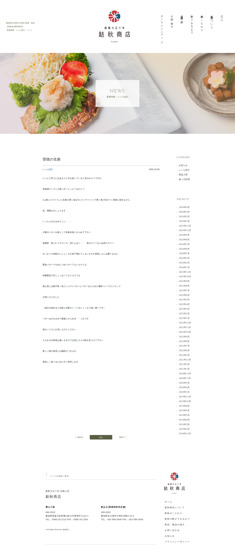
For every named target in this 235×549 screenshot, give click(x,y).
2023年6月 (184, 295)
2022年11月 (185, 327)
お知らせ (183, 165)
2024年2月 (184, 263)
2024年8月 (184, 239)
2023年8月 (184, 286)
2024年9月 (184, 235)
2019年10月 (185, 401)
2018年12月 (185, 433)
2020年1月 (184, 392)
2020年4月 (184, 387)
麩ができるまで (192, 23)
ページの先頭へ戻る (59, 476)
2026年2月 (184, 216)
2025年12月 (185, 226)
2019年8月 (184, 406)
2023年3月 (184, 309)
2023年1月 (184, 318)
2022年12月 (185, 323)
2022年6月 (184, 350)
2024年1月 (184, 267)
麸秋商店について (212, 21)
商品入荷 (183, 175)
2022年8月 (184, 341)
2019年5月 (184, 415)
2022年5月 (184, 355)
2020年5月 (184, 383)
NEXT (123, 437)
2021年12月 (185, 360)
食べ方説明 (184, 179)
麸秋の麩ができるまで (177, 519)
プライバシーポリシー (177, 542)
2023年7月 (184, 290)
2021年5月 (184, 364)
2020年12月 (185, 373)
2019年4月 (184, 420)
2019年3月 (184, 424)
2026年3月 (184, 212)
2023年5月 (184, 299)
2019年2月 (184, 429)
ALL (101, 437)
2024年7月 (184, 244)
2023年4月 (184, 304)
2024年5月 (184, 253)
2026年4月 (184, 207)
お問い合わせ (172, 20)
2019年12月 (185, 397)
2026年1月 (184, 221)
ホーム (222, 17)
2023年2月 (184, 313)
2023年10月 (185, 276)
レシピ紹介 (184, 170)
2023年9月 (184, 281)
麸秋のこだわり (202, 22)
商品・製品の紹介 (182, 17)
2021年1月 (184, 369)
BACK (79, 437)
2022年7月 (184, 346)
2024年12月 (185, 230)
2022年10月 (185, 332)
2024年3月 (184, 258)
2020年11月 (185, 378)
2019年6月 (184, 410)
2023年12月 (185, 272)
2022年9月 (184, 337)
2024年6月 (184, 249)
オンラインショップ (162, 28)
